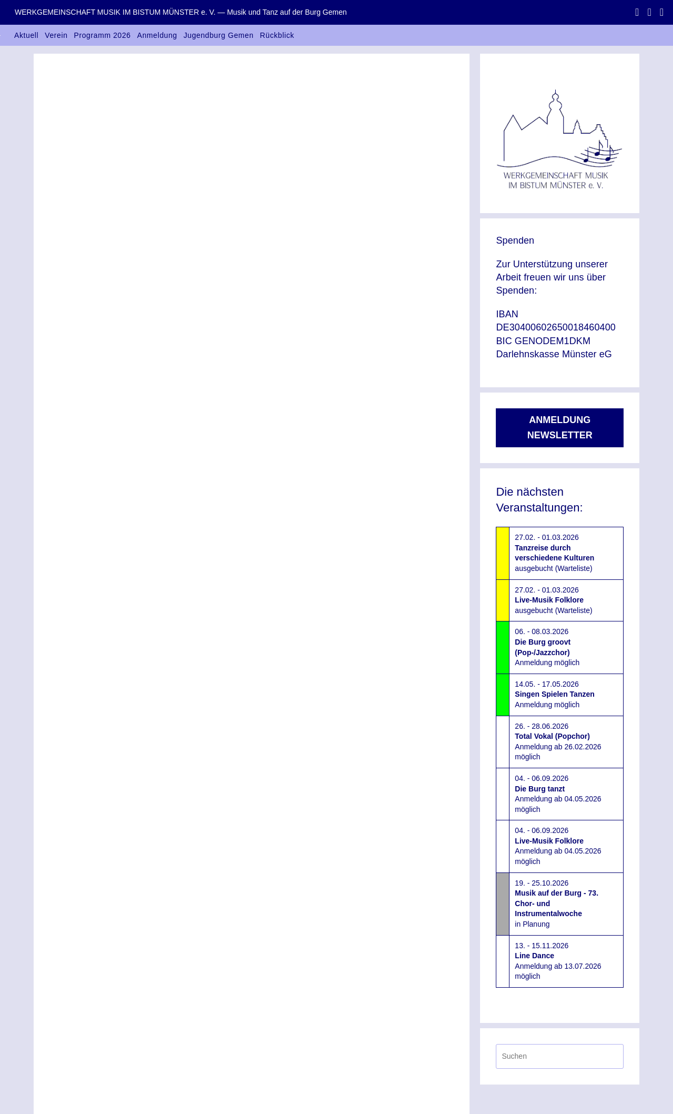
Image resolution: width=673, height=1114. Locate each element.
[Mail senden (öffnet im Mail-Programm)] (660, 12)
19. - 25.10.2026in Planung (556, 903)
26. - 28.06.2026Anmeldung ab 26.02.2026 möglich (558, 741)
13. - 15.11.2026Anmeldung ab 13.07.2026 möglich (558, 961)
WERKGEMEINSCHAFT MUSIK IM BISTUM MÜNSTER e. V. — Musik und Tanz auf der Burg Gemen (180, 12)
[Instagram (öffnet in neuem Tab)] (649, 12)
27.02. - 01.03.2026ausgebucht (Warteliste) (554, 553)
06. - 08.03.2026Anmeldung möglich (547, 647)
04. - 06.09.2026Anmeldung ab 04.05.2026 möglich (558, 794)
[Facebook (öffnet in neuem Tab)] (637, 12)
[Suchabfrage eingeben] (560, 1056)
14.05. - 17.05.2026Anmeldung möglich (554, 694)
